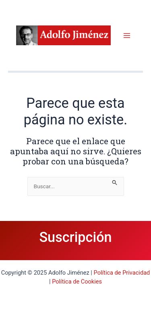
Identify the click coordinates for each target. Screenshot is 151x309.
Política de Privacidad (122, 272)
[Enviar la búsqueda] (115, 181)
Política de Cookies (77, 281)
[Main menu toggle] (127, 35)
